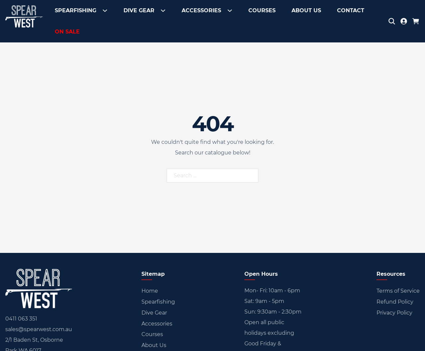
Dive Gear (139, 10)
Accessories (201, 10)
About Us (306, 10)
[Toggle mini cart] (416, 21)
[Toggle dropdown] (104, 10)
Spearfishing (75, 10)
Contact (350, 10)
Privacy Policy (394, 313)
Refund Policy (395, 302)
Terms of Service (398, 291)
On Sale (67, 32)
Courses (262, 10)
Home (149, 291)
